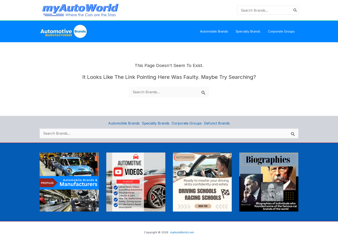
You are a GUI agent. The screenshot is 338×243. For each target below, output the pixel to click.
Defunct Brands (217, 123)
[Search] (295, 10)
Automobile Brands (124, 123)
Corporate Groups (187, 123)
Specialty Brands (155, 123)
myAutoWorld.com (182, 232)
